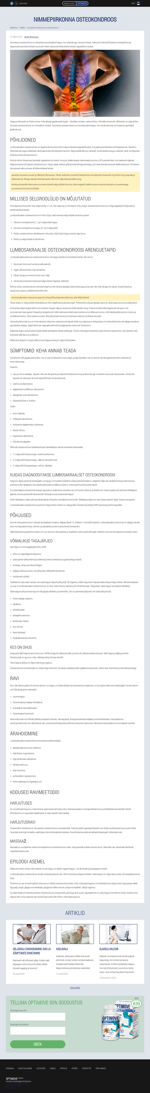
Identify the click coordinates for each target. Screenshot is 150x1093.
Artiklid (63, 1068)
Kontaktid (86, 1068)
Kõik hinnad (101, 1068)
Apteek (75, 1068)
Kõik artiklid (75, 987)
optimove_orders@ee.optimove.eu (18, 1081)
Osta (38, 1044)
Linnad (53, 1068)
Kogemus (10, 1068)
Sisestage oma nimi (18, 1010)
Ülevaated (40, 1068)
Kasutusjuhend (25, 1068)
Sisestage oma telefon (19, 1024)
